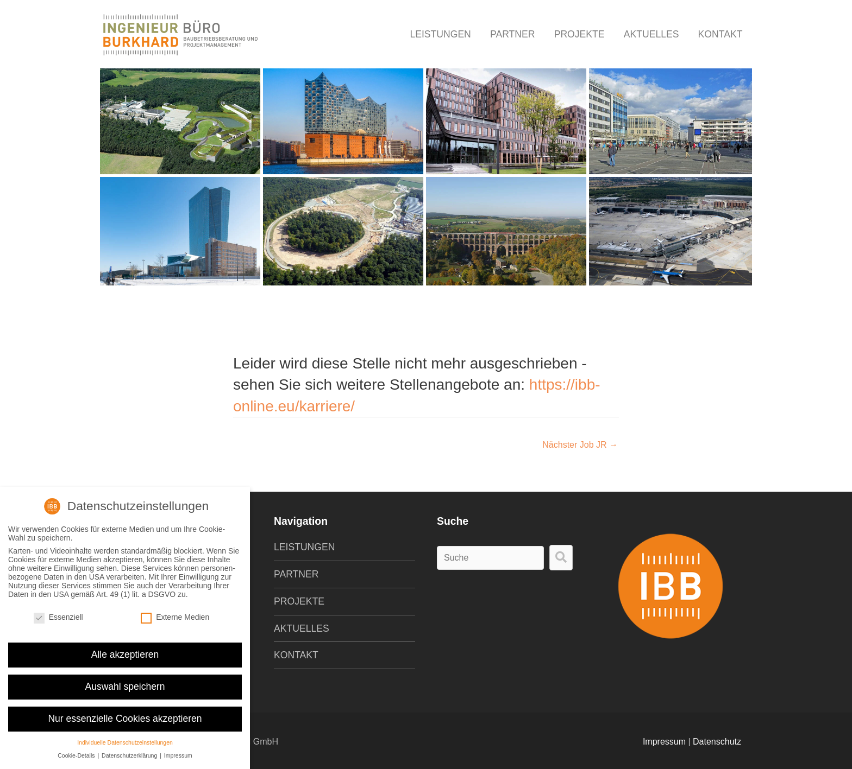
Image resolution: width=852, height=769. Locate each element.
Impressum (664, 741)
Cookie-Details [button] (77, 750)
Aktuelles (651, 34)
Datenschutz (717, 741)
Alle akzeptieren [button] (125, 648)
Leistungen (440, 34)
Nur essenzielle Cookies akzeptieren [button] (125, 712)
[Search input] (490, 558)
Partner (512, 34)
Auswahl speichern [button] (125, 680)
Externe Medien (175, 611)
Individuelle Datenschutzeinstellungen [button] (125, 736)
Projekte (579, 34)
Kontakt (720, 34)
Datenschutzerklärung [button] (130, 750)
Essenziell (58, 611)
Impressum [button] (178, 750)
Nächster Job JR (580, 444)
